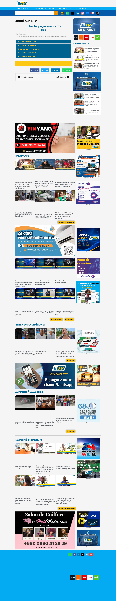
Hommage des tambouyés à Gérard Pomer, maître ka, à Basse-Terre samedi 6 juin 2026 (25, 353)
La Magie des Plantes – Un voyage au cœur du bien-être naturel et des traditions (92, 103)
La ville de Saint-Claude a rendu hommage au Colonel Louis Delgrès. (65, 420)
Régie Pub (73, 9)
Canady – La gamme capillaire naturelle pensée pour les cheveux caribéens (92, 96)
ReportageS (22, 156)
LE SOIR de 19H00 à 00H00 (28, 53)
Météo (52, 9)
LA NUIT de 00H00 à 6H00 (28, 56)
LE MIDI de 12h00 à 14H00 (28, 45)
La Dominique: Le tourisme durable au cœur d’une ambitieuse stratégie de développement (92, 51)
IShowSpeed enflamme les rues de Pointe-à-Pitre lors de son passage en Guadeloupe (65, 184)
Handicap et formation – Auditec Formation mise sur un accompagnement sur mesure (92, 58)
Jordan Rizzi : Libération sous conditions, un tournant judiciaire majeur (44, 282)
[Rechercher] (56, 13)
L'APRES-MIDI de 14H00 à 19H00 (30, 49)
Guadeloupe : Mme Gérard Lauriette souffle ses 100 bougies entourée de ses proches (92, 66)
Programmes (61, 9)
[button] (43, 41)
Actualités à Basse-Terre (29, 391)
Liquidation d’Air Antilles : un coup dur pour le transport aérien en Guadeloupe (44, 216)
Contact (82, 9)
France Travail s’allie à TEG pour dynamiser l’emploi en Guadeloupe (23, 214)
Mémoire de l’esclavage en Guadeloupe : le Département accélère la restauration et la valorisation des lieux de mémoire (44, 469)
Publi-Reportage (40, 9)
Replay (28, 9)
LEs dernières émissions (28, 439)
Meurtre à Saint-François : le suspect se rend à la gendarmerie (24, 313)
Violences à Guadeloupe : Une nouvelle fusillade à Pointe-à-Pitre (64, 313)
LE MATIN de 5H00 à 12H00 (28, 41)
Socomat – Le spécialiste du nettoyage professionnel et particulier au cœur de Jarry (92, 111)
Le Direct (20, 9)
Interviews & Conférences (30, 324)
